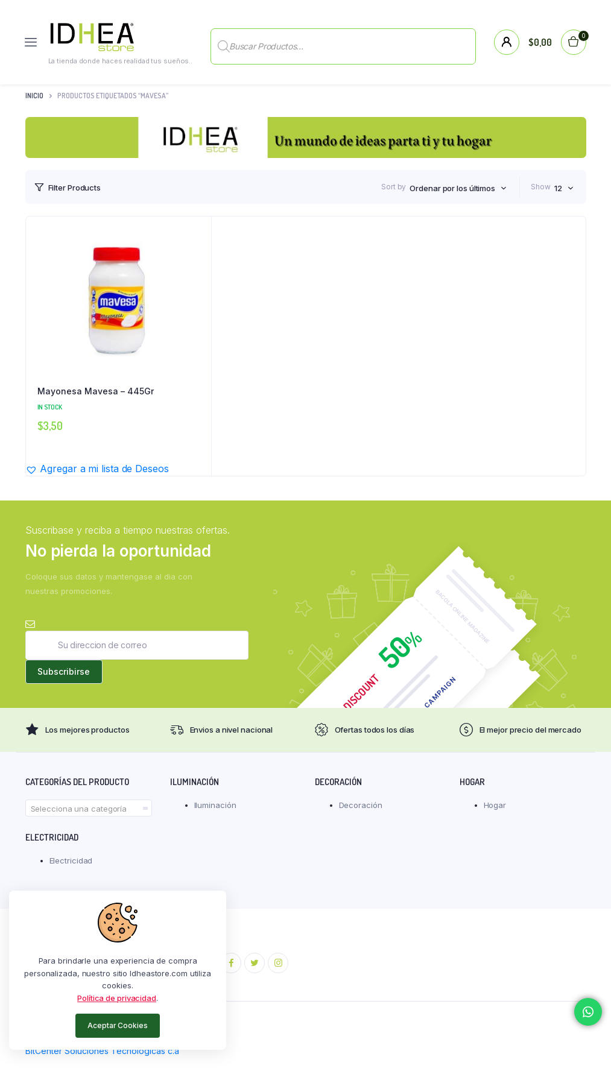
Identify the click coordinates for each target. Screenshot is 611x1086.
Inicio (34, 95)
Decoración (360, 805)
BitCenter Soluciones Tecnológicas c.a (102, 1051)
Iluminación (215, 805)
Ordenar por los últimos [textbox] (452, 188)
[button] (97, 468)
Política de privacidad (116, 998)
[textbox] (88, 808)
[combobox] (458, 188)
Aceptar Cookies (117, 1025)
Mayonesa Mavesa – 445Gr (95, 391)
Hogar (495, 805)
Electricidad (71, 860)
